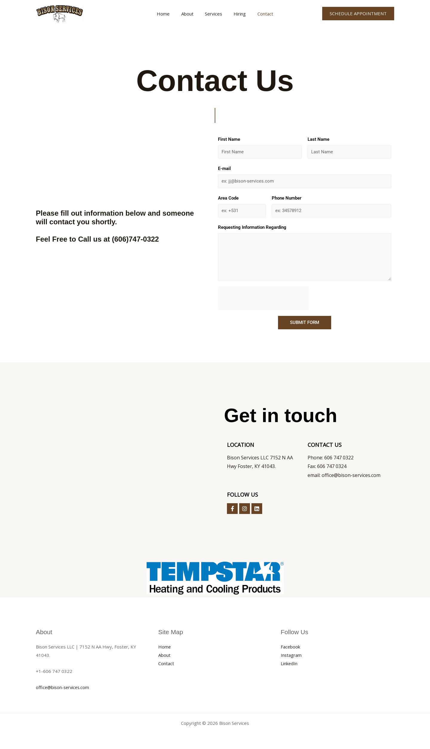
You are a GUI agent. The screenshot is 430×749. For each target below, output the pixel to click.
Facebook (290, 647)
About (190, 14)
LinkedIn (289, 663)
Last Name (318, 139)
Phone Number (286, 198)
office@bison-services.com (63, 687)
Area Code (228, 198)
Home (168, 14)
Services (213, 14)
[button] (358, 13)
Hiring (237, 14)
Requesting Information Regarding (252, 227)
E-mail (224, 168)
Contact (260, 14)
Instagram (291, 655)
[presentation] (263, 298)
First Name (229, 139)
